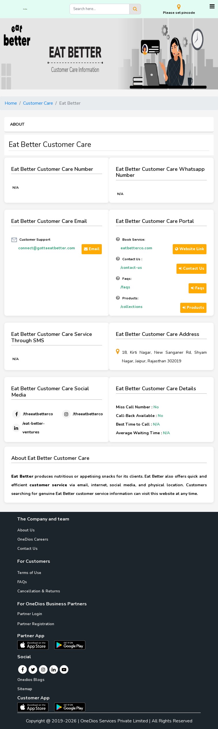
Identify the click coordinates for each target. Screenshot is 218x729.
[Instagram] (82, 414)
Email (91, 249)
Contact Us (191, 268)
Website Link (189, 249)
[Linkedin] (29, 428)
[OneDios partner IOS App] (35, 645)
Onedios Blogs (30, 679)
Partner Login (29, 614)
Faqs (197, 288)
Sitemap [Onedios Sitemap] (24, 689)
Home (11, 103)
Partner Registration (35, 624)
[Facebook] (32, 414)
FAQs (22, 582)
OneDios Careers (32, 539)
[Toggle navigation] (212, 6)
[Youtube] (64, 669)
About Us (26, 530)
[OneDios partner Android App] (69, 645)
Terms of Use (29, 572)
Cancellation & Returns (38, 591)
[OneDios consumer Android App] (69, 707)
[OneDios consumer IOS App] (35, 707)
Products (193, 307)
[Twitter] (33, 669)
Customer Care (38, 103)
